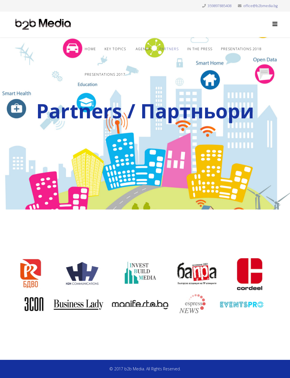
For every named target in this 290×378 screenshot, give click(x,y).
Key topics (115, 49)
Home (90, 49)
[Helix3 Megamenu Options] (275, 24)
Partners (169, 49)
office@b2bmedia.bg (260, 5)
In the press (199, 49)
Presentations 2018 (241, 49)
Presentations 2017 (105, 74)
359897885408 (219, 5)
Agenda (143, 49)
